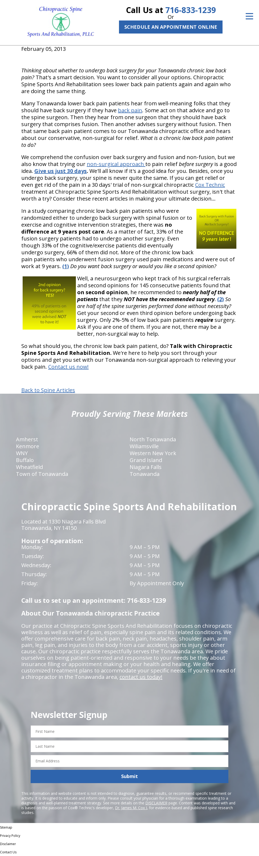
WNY (22, 453)
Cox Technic (210, 184)
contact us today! (141, 676)
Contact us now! (68, 366)
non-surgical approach (116, 164)
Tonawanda (144, 473)
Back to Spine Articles (48, 390)
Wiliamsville (144, 446)
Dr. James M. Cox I (131, 807)
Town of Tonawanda (42, 473)
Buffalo (25, 460)
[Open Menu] (249, 16)
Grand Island (146, 460)
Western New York (153, 453)
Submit (129, 776)
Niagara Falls (146, 467)
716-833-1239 (190, 10)
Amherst (27, 439)
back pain (130, 110)
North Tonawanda (153, 439)
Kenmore (27, 446)
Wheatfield (29, 467)
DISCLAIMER (156, 802)
